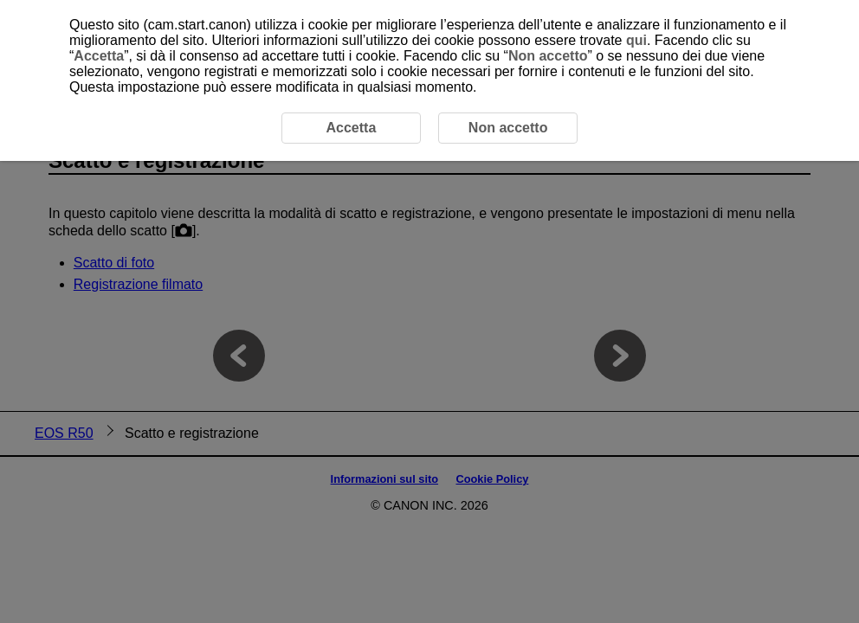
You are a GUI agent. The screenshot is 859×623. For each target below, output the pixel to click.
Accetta (99, 55)
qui (636, 40)
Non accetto (548, 55)
